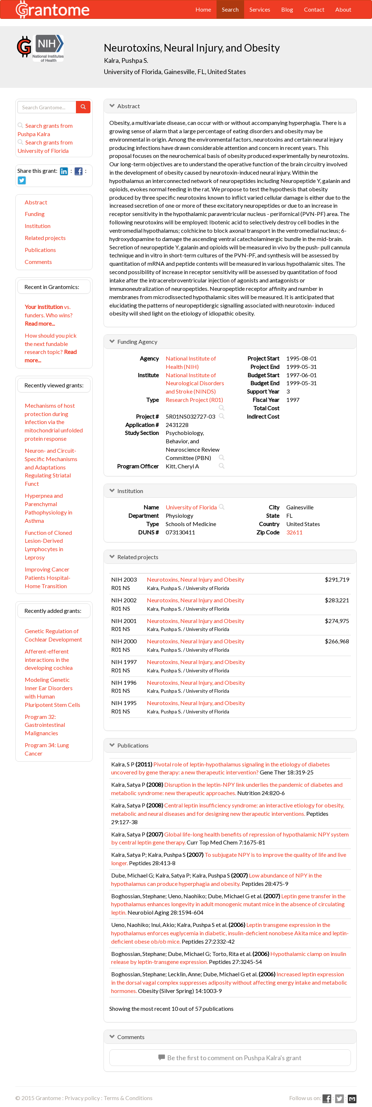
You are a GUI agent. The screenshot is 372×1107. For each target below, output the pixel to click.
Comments (38, 261)
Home (203, 9)
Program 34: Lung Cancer (47, 749)
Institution (37, 225)
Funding (35, 213)
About (343, 9)
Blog (287, 9)
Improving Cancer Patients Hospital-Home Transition (47, 577)
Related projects (45, 237)
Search (230, 9)
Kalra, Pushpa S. (126, 60)
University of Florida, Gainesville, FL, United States (175, 72)
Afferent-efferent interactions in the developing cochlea (49, 659)
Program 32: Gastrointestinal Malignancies (45, 725)
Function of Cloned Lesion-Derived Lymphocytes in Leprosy (48, 545)
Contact (314, 9)
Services (260, 9)
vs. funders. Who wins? (49, 315)
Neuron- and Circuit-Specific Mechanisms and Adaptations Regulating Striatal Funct (51, 467)
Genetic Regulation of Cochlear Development (53, 635)
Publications (40, 249)
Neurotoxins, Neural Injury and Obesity (195, 579)
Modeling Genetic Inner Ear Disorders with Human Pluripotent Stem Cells (52, 692)
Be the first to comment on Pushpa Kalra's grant (230, 1058)
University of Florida (191, 507)
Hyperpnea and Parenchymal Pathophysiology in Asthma (48, 508)
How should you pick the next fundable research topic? (51, 348)
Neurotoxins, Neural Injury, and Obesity (196, 661)
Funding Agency (137, 341)
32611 (294, 532)
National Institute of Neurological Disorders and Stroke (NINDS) (195, 383)
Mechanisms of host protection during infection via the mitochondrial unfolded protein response (54, 422)
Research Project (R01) (194, 399)
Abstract (36, 202)
